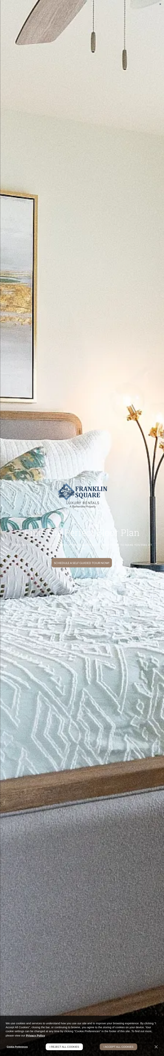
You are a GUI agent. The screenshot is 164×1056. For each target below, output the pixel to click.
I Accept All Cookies (118, 1046)
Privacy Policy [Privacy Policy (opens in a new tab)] (35, 1035)
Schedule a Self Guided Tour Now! (81, 563)
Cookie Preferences (17, 1046)
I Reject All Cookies (64, 1046)
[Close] (156, 1047)
